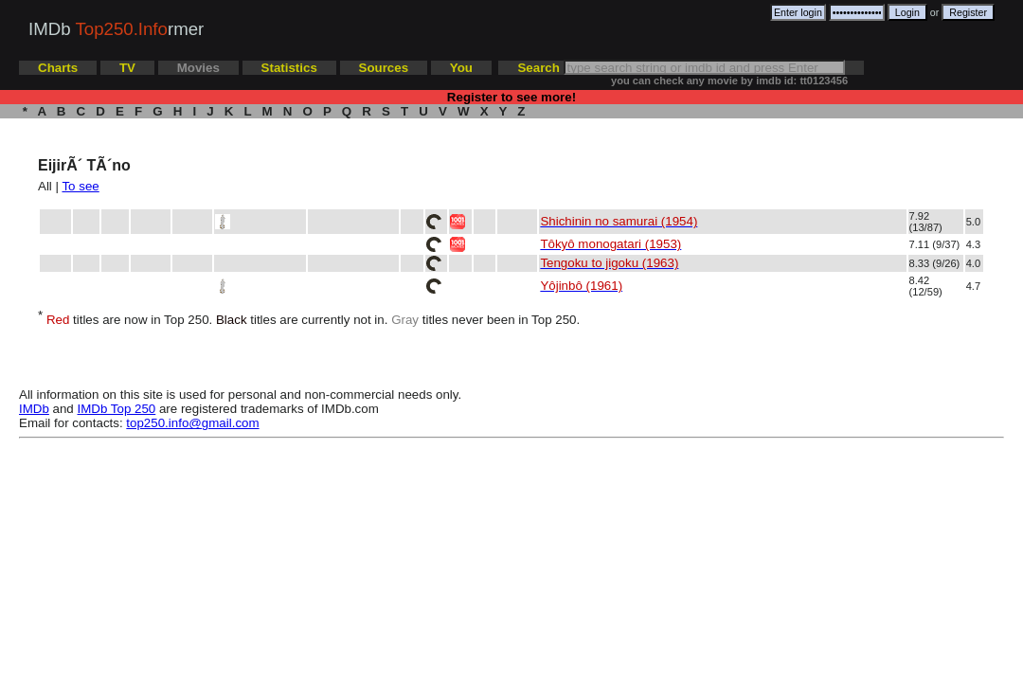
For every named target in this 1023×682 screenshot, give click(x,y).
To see (80, 186)
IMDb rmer (116, 29)
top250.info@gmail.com (192, 423)
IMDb (34, 409)
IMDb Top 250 (117, 409)
